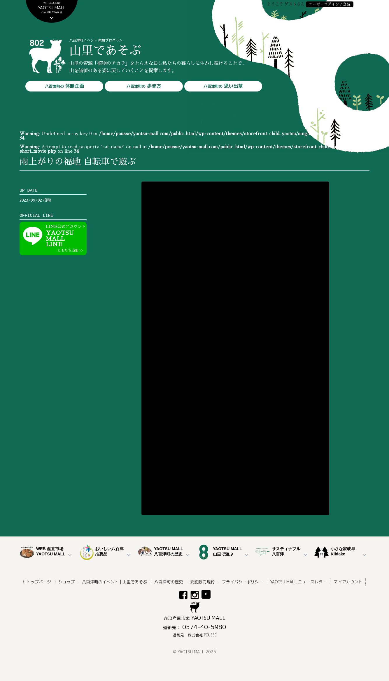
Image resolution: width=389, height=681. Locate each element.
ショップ (66, 582)
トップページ (39, 582)
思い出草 (223, 86)
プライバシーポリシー (242, 582)
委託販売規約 (202, 582)
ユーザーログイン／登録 (330, 4)
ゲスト (290, 4)
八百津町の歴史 (168, 582)
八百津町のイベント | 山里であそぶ (114, 582)
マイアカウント (348, 582)
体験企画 (64, 86)
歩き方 (144, 86)
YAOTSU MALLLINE (66, 238)
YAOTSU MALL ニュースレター (298, 582)
